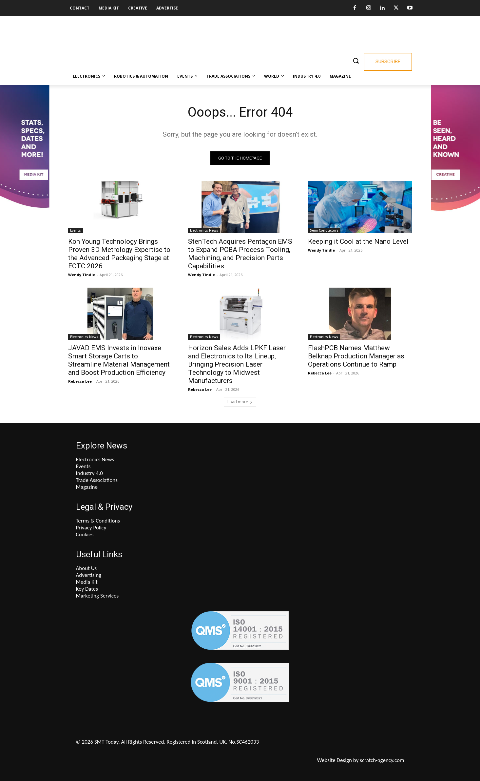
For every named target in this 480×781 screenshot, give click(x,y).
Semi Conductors (324, 230)
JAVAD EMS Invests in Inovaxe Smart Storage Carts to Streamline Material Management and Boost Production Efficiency (119, 360)
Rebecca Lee (80, 381)
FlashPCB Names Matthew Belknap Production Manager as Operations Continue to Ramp (356, 356)
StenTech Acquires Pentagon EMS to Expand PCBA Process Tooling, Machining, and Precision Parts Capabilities (240, 254)
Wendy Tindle (81, 274)
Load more (240, 402)
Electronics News (204, 230)
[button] (356, 60)
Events (75, 230)
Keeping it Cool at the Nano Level (358, 241)
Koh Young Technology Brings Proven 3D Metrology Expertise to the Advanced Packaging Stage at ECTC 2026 (119, 254)
